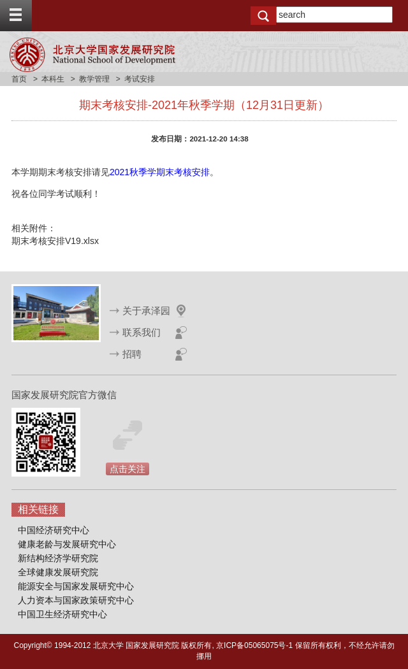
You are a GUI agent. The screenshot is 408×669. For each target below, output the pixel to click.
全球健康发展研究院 (58, 572)
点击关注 (127, 469)
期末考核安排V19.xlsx (55, 241)
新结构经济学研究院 (58, 558)
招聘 (132, 354)
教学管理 (94, 79)
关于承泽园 (146, 310)
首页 (19, 79)
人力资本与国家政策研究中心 (76, 600)
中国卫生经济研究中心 (62, 614)
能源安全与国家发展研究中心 (76, 586)
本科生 (52, 79)
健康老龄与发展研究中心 (67, 544)
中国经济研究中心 (53, 530)
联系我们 (141, 332)
